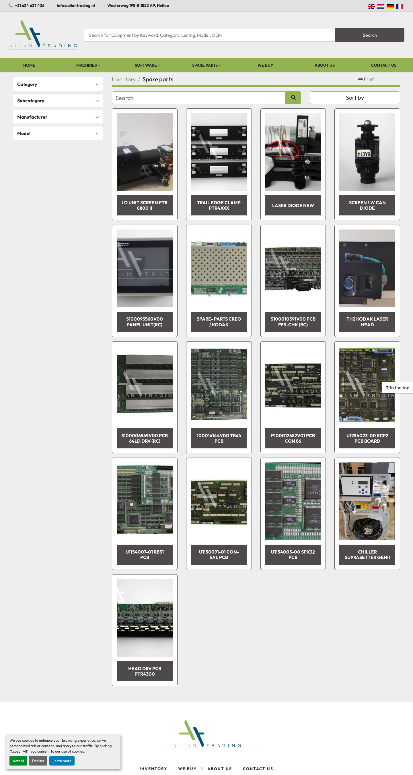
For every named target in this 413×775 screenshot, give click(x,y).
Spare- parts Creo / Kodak (219, 321)
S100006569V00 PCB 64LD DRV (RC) (144, 438)
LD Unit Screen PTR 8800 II (144, 205)
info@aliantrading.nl (76, 5)
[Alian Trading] (206, 734)
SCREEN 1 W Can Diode (367, 205)
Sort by (355, 97)
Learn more (61, 760)
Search (370, 35)
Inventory (153, 768)
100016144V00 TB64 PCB (219, 438)
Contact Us (383, 65)
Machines (86, 65)
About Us (325, 65)
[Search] (209, 35)
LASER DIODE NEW (293, 205)
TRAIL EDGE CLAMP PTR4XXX (219, 205)
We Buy (265, 65)
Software (146, 65)
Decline (38, 760)
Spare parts (205, 65)
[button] (88, 65)
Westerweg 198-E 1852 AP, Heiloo (138, 5)
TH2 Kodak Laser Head (367, 321)
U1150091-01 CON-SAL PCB (219, 554)
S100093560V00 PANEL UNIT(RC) (144, 321)
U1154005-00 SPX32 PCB (293, 554)
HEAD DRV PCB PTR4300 (144, 671)
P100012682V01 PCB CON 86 (293, 438)
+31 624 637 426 (29, 5)
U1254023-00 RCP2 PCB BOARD (367, 438)
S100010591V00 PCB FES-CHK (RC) (293, 321)
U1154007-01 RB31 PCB (145, 554)
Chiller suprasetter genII (367, 554)
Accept (18, 760)
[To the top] (397, 387)
